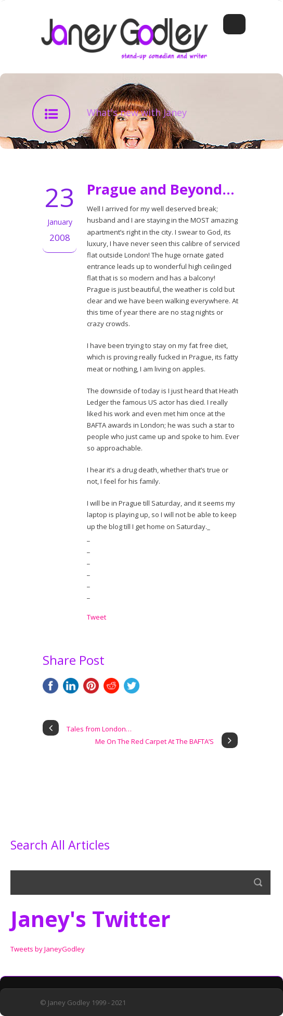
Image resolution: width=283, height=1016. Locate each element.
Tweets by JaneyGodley (47, 949)
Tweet (96, 617)
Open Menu (234, 24)
